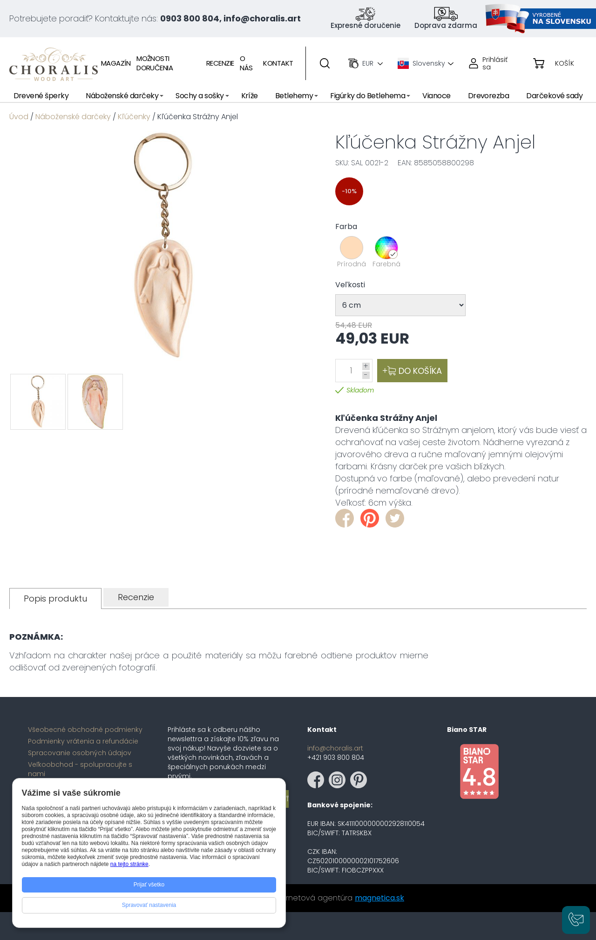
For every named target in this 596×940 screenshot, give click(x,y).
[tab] (55, 598)
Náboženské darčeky (73, 116)
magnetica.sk (379, 898)
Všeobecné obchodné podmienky (85, 729)
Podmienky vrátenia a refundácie (83, 741)
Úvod (18, 116)
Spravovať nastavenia (149, 905)
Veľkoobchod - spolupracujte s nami (80, 769)
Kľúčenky (134, 116)
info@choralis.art (335, 748)
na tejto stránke (129, 864)
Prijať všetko (149, 884)
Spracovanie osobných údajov (79, 752)
